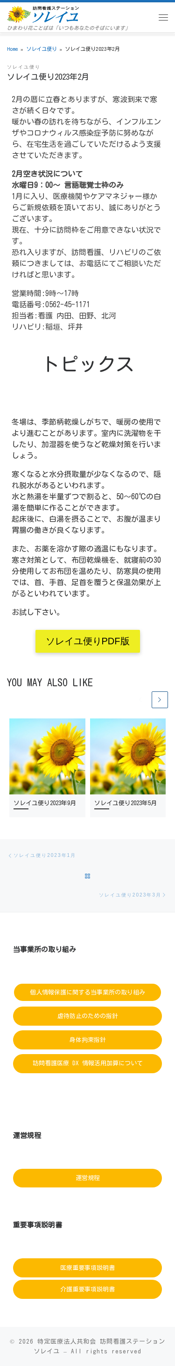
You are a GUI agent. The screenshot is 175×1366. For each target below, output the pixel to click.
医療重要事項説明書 (87, 1268)
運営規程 (88, 1178)
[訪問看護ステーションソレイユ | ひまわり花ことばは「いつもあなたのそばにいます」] (43, 13)
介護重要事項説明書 (87, 1289)
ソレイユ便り (41, 48)
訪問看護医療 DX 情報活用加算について (88, 1063)
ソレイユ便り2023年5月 (125, 803)
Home (12, 48)
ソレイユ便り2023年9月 (45, 803)
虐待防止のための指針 (87, 1016)
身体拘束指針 (88, 1039)
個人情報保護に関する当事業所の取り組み (87, 992)
